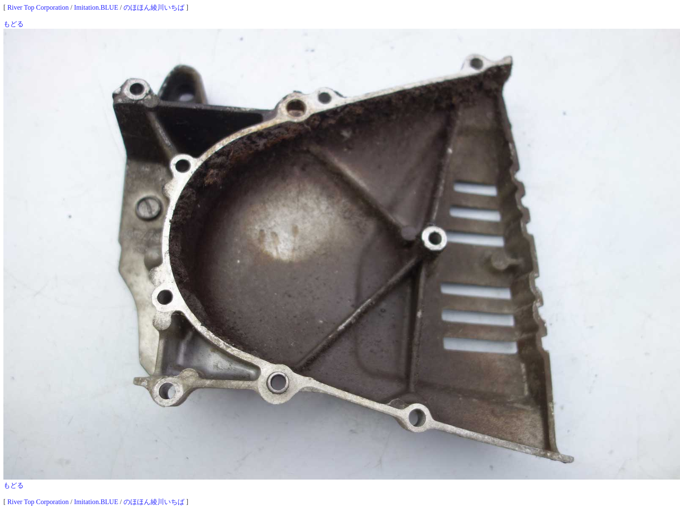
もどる (13, 23)
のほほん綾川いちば (153, 7)
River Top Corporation (38, 7)
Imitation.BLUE (96, 7)
